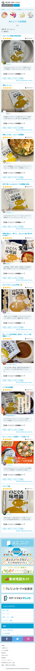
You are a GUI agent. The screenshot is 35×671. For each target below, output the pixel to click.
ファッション (6, 613)
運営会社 (3, 653)
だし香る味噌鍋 (8, 387)
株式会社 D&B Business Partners (24, 80)
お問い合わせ (4, 655)
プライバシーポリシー (7, 660)
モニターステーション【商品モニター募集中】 (10, 2)
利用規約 (3, 657)
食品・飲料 (6, 610)
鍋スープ (11, 78)
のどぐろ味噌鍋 (19, 78)
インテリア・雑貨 (7, 620)
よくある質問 (6, 633)
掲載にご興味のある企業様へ (8, 665)
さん (9, 64)
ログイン (16, 5)
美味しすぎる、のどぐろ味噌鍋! (13, 135)
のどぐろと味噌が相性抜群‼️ (12, 36)
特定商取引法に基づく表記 (8, 662)
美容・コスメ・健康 (8, 617)
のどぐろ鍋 (6, 486)
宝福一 (5, 78)
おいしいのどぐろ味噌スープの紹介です (16, 437)
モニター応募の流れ (8, 630)
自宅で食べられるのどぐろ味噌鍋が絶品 (16, 184)
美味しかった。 (8, 85)
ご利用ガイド (4, 648)
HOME (3, 645)
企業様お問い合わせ (7, 5)
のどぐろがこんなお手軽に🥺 (12, 285)
